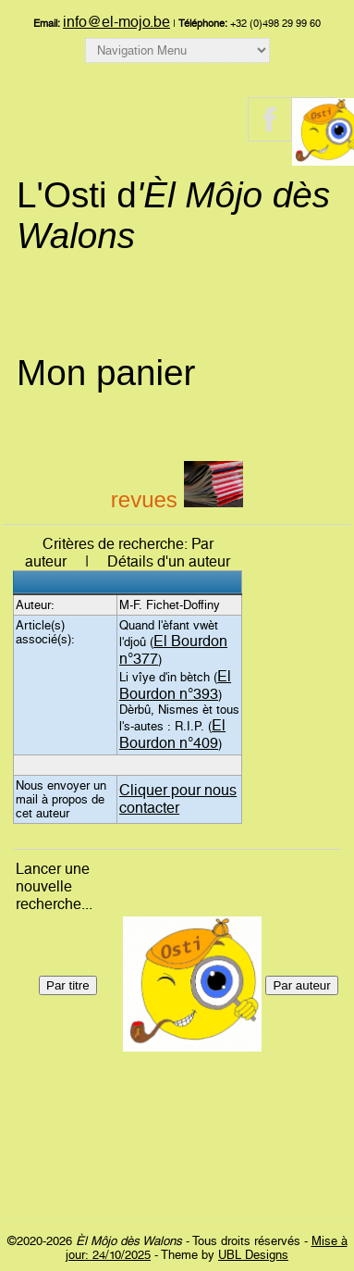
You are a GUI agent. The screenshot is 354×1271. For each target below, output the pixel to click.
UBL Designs (253, 1255)
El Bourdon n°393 (175, 685)
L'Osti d (173, 215)
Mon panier (106, 373)
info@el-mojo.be (116, 22)
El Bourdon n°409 (172, 734)
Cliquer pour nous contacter (178, 798)
